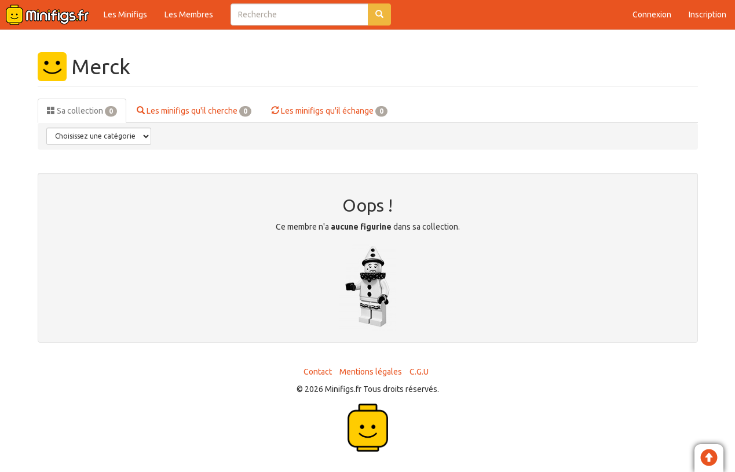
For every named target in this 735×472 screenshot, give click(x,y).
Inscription (707, 14)
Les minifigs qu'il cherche (194, 111)
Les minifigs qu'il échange (329, 111)
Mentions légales (370, 371)
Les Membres (188, 14)
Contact (317, 371)
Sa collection (82, 111)
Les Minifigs (125, 14)
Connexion (651, 14)
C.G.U (419, 371)
